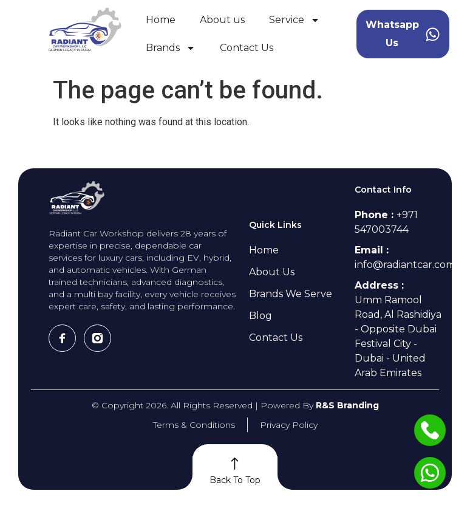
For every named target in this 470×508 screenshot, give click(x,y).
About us (222, 20)
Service (294, 20)
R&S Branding (347, 405)
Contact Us (246, 47)
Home (160, 20)
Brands (171, 48)
